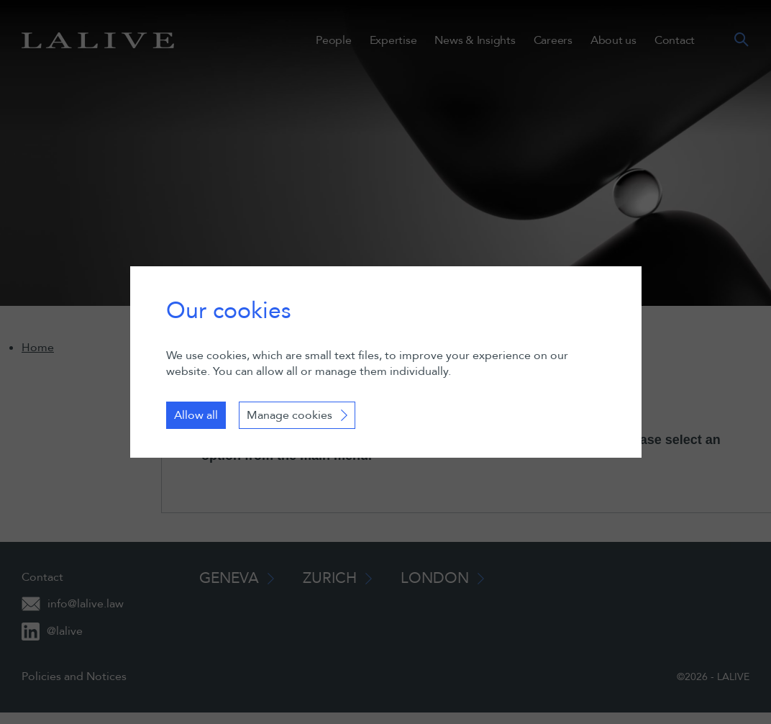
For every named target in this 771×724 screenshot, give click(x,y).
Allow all (196, 415)
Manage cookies (289, 415)
